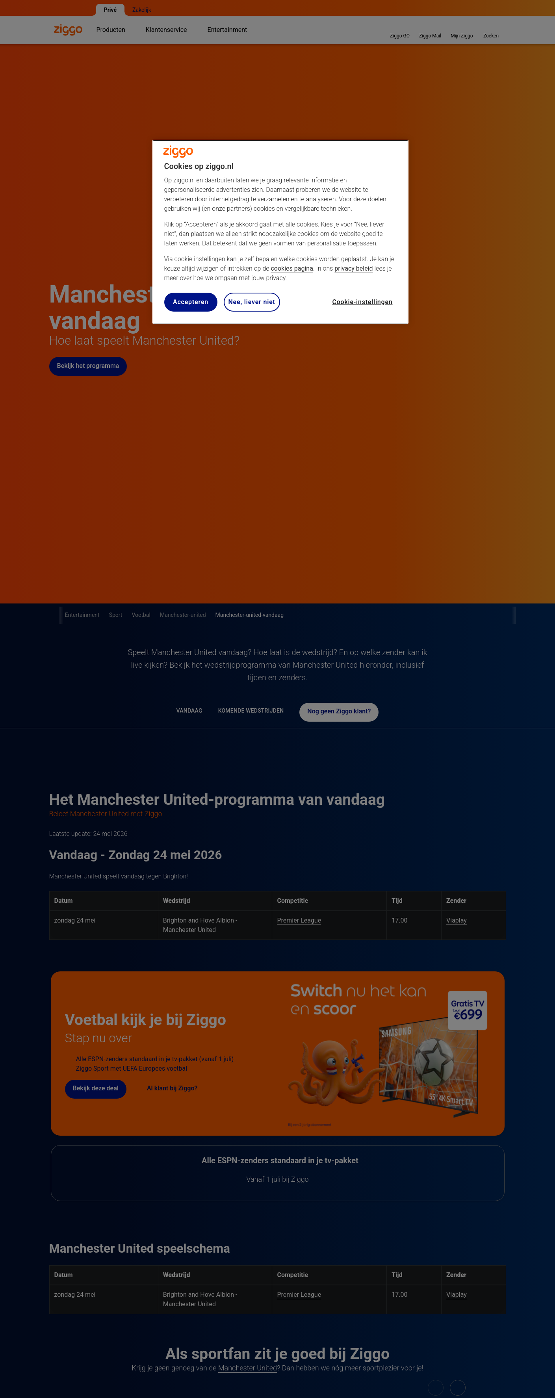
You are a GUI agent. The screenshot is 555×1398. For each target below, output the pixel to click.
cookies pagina (292, 268)
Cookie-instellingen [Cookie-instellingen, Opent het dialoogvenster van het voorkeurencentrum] (362, 302)
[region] (280, 232)
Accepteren (190, 302)
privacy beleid (353, 268)
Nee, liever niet (251, 302)
